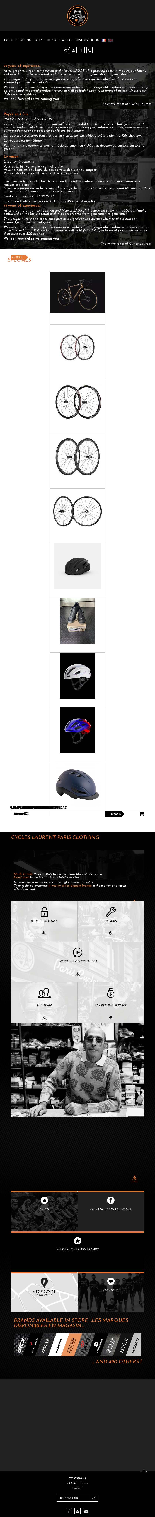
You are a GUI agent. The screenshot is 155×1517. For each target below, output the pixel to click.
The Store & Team (59, 40)
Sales (38, 40)
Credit (77, 1488)
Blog (95, 40)
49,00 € (115, 814)
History (82, 40)
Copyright (77, 1478)
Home (8, 40)
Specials (19, 260)
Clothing (23, 40)
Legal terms (77, 1483)
